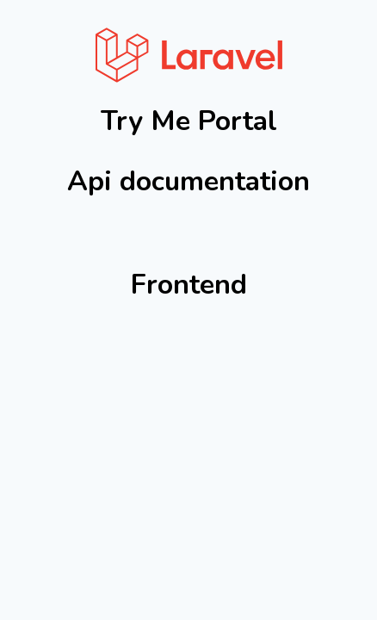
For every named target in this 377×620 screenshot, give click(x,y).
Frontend (189, 284)
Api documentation (188, 181)
